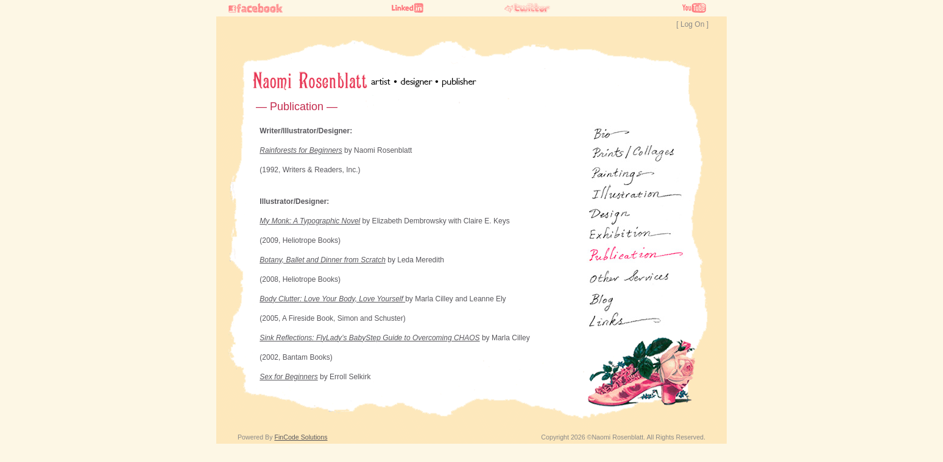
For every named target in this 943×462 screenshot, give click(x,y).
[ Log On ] (692, 24)
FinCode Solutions (300, 437)
